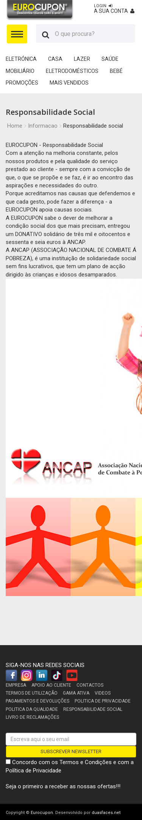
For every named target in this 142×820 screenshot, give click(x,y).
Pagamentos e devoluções (37, 701)
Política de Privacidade (33, 770)
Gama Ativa (76, 693)
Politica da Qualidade (32, 709)
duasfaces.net (106, 812)
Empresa (16, 685)
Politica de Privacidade (103, 701)
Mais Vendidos (69, 83)
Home (14, 125)
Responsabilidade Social (92, 709)
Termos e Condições (85, 762)
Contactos (89, 685)
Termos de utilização (32, 693)
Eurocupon (42, 812)
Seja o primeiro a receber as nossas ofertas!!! (63, 786)
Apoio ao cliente (51, 685)
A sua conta (114, 8)
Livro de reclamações (32, 717)
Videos (103, 693)
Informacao (43, 125)
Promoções (22, 83)
